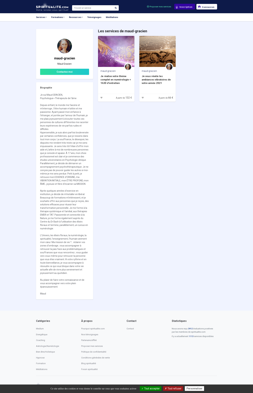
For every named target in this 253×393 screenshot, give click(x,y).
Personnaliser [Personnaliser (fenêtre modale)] (194, 388)
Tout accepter (150, 388)
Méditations (112, 17)
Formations (57, 17)
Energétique (41, 334)
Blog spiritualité (88, 363)
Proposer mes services (159, 6)
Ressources (75, 17)
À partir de (124, 98)
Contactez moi (65, 72)
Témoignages (94, 17)
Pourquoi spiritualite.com (93, 328)
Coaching (40, 340)
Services (40, 17)
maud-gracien (108, 71)
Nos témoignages (89, 334)
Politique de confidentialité (93, 352)
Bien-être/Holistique (45, 352)
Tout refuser (173, 388)
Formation (41, 363)
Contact (130, 328)
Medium (40, 328)
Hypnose (40, 357)
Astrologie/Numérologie (47, 346)
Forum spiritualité (89, 369)
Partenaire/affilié (89, 340)
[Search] (92, 8)
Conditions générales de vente (95, 357)
